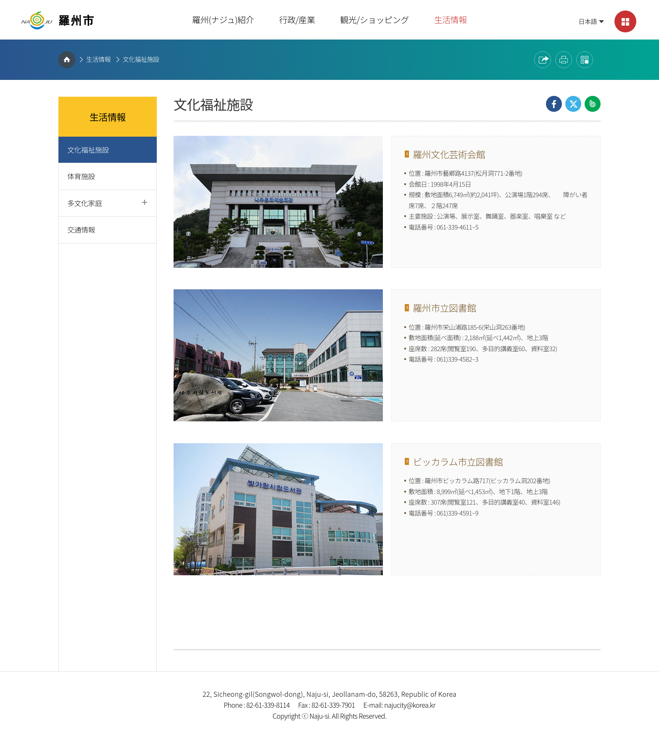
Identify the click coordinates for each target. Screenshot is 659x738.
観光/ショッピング (374, 19)
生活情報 (450, 19)
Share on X (573, 104)
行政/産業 (297, 19)
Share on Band (593, 104)
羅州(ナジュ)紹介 (223, 19)
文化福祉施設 (141, 59)
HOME (66, 59)
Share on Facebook (554, 104)
